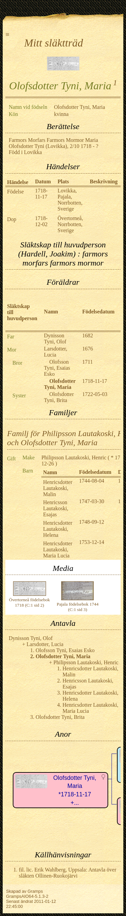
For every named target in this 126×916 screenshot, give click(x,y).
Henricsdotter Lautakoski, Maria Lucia (57, 549)
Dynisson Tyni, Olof (55, 338)
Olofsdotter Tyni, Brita (59, 397)
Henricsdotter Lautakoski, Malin (57, 488)
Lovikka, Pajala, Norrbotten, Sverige (69, 200)
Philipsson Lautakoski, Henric (73, 457)
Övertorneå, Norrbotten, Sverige (70, 224)
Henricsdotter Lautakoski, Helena (57, 529)
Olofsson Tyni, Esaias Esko (57, 368)
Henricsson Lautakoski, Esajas (55, 508)
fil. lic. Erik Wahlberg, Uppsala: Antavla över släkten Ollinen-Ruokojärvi (67, 873)
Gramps (35, 891)
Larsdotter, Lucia (55, 352)
